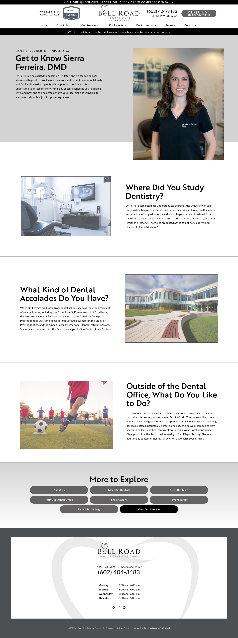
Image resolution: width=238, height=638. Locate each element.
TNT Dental (165, 628)
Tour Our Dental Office (59, 500)
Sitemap (109, 628)
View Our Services (149, 509)
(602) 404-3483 (162, 11)
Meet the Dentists (119, 490)
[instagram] (124, 607)
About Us (64, 25)
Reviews (170, 25)
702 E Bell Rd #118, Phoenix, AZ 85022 (49, 13)
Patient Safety (178, 500)
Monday (103, 585)
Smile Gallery (119, 500)
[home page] (119, 13)
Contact (191, 25)
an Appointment (199, 13)
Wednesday (106, 594)
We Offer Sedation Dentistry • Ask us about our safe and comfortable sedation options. (119, 32)
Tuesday (103, 589)
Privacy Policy (123, 628)
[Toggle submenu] (70, 25)
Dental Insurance (146, 25)
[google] (113, 607)
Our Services (90, 25)
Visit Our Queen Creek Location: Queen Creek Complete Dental (119, 2)
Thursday (104, 598)
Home (43, 25)
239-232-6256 (163, 16)
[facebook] (119, 607)
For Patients (118, 25)
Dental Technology (89, 509)
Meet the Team (179, 490)
